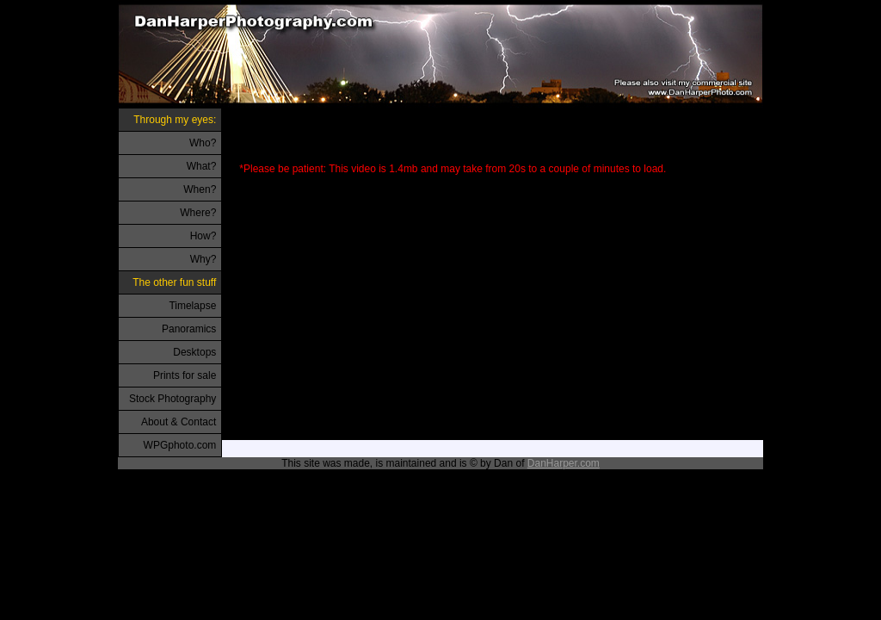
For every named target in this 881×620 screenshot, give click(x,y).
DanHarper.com (563, 463)
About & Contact (178, 422)
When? (199, 189)
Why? (203, 259)
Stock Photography (172, 399)
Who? (202, 143)
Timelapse (192, 306)
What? (202, 166)
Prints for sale (184, 375)
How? (203, 236)
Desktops (194, 352)
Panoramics (189, 329)
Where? (198, 213)
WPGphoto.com (180, 445)
